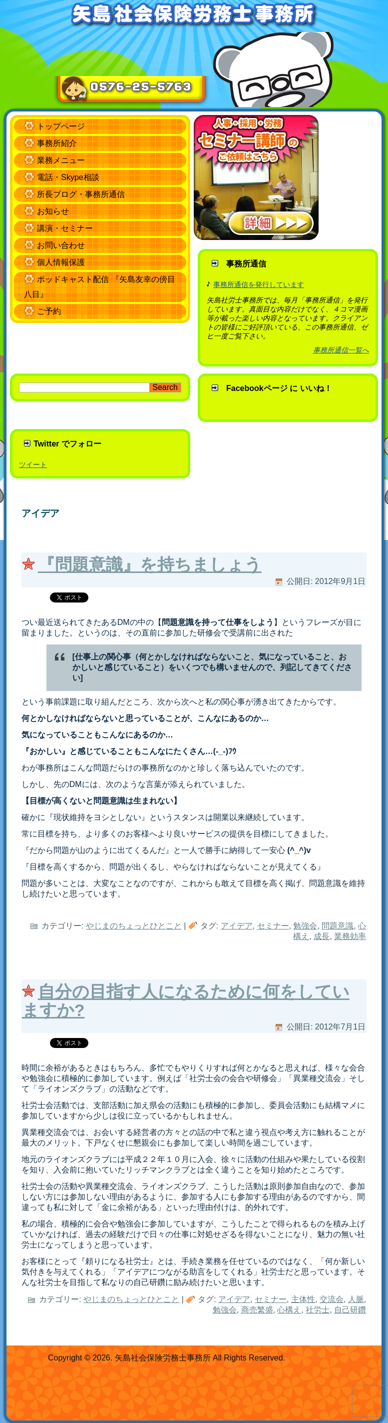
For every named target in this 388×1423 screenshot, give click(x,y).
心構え (289, 1310)
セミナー (273, 926)
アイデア (237, 926)
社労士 (318, 1310)
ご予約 (49, 311)
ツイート (33, 464)
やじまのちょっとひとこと (134, 926)
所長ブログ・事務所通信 (81, 194)
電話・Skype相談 (68, 177)
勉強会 (305, 926)
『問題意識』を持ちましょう (150, 564)
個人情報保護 (61, 262)
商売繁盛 (257, 1310)
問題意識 (338, 926)
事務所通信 (246, 264)
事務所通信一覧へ (341, 350)
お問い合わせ (61, 245)
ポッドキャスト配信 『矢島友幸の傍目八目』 (99, 286)
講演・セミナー (65, 228)
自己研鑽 (350, 1310)
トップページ (61, 126)
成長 (322, 936)
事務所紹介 (57, 143)
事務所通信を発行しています (258, 284)
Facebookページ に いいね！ (279, 388)
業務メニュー (61, 160)
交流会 (332, 1299)
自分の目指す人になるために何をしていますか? (186, 1001)
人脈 (356, 1299)
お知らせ (53, 211)
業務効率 (350, 936)
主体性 (303, 1299)
